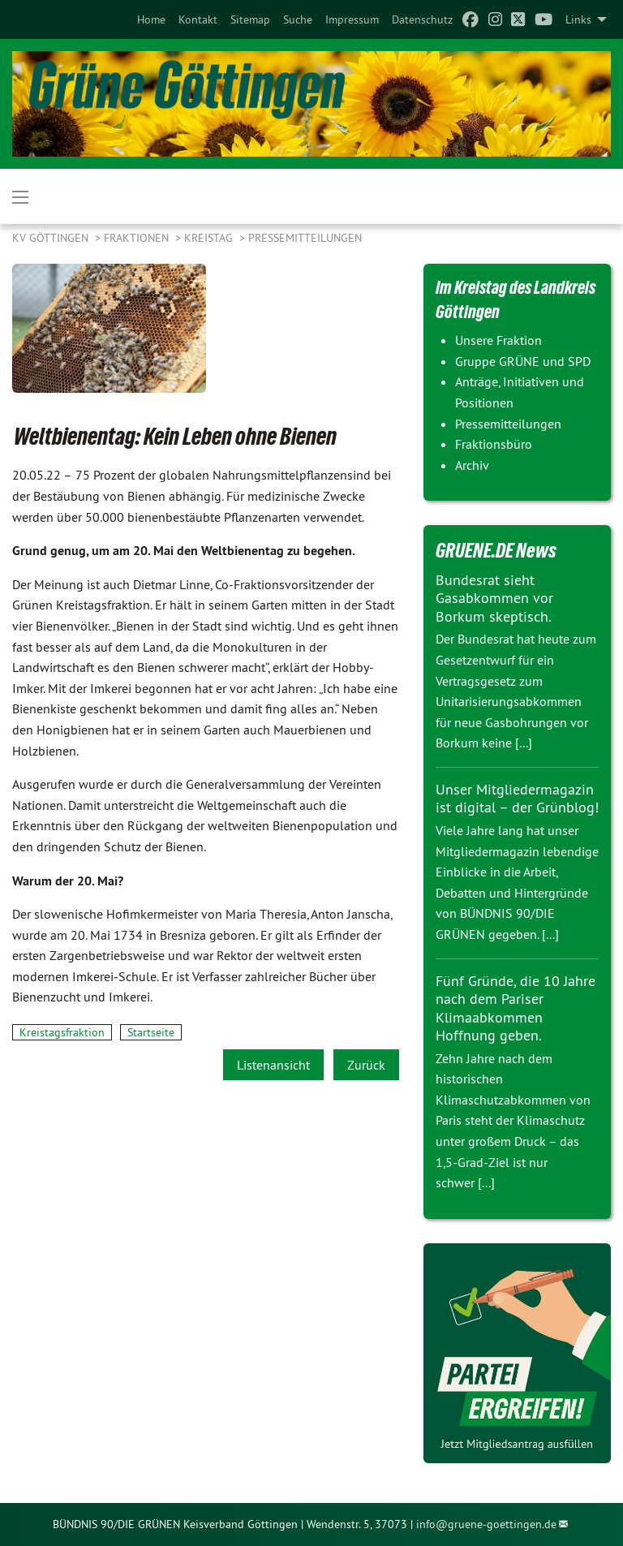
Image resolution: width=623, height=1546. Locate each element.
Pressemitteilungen (305, 237)
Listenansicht (273, 1065)
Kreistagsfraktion (62, 1032)
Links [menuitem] (578, 19)
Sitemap (250, 19)
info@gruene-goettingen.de (486, 1524)
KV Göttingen (52, 237)
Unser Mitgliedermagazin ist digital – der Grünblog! (517, 798)
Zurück (366, 1065)
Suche (297, 19)
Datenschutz (422, 19)
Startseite (150, 1032)
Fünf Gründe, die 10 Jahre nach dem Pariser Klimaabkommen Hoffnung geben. (515, 1008)
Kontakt (197, 19)
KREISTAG (210, 237)
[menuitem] (151, 19)
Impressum (352, 19)
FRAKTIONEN (138, 237)
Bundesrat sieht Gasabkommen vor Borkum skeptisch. (494, 598)
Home (151, 19)
